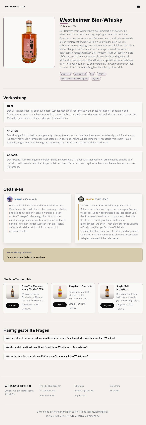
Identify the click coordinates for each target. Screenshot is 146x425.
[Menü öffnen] (138, 6)
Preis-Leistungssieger (50, 386)
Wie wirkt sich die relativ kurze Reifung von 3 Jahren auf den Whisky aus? (47, 356)
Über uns (79, 386)
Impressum (80, 395)
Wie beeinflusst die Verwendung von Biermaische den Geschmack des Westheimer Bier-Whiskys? (60, 338)
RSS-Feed (114, 391)
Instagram (115, 386)
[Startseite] (15, 6)
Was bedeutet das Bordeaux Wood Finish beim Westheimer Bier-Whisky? (46, 347)
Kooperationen (47, 395)
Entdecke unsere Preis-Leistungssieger (26, 257)
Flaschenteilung (47, 391)
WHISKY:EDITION (18, 386)
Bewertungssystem (84, 391)
